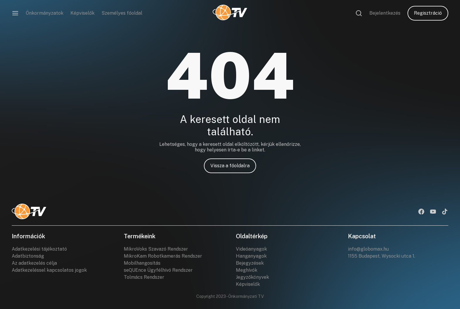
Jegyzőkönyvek (252, 277)
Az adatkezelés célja (34, 263)
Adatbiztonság (28, 256)
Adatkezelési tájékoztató (39, 249)
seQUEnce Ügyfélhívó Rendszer (158, 270)
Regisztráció (428, 13)
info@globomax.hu (368, 249)
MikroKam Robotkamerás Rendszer (163, 256)
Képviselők (82, 13)
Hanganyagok (251, 256)
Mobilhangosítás (142, 263)
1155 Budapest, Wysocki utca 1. (381, 256)
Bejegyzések (250, 263)
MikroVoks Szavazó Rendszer (156, 249)
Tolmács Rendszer (144, 277)
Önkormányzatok (44, 13)
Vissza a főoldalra (230, 165)
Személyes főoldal (122, 13)
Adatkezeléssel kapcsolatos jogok (49, 270)
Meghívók (246, 270)
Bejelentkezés (384, 13)
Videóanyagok (251, 249)
